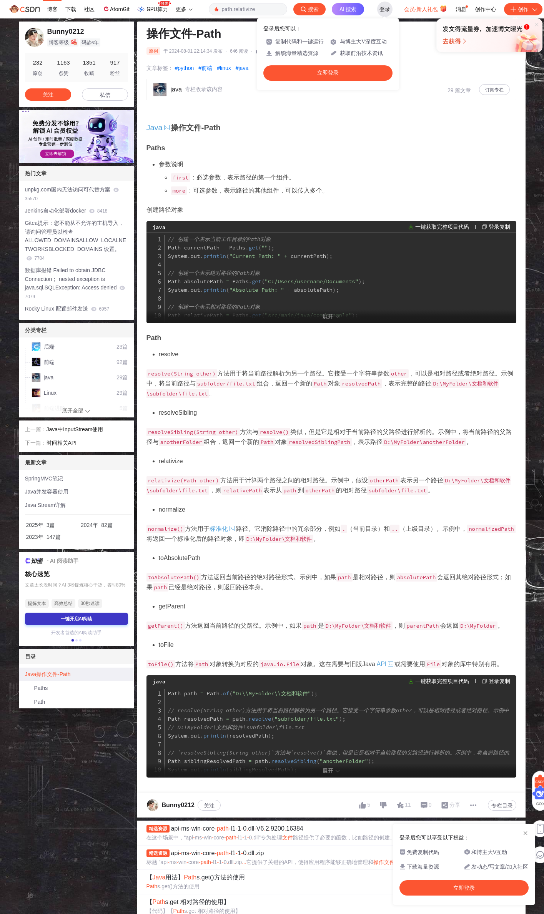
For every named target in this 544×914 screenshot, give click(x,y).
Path (39, 702)
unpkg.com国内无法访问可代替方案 (72, 193)
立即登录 (328, 73)
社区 (89, 9)
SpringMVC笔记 (44, 478)
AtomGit (116, 8)
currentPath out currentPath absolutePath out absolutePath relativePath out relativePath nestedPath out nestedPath (305, 298)
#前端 (205, 68)
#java (242, 68)
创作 (523, 9)
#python (184, 68)
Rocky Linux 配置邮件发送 (67, 309)
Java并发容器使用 (47, 492)
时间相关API (62, 443)
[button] (72, 640)
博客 (52, 9)
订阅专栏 (494, 90)
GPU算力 (154, 7)
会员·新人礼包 (425, 8)
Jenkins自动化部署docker (66, 211)
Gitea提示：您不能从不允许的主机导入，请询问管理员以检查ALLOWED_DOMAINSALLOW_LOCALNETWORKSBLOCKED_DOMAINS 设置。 (75, 240)
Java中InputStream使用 (75, 429)
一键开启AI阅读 (76, 619)
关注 (209, 806)
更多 (184, 9)
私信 (105, 95)
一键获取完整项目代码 (442, 227)
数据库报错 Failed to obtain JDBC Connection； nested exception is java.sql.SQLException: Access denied (75, 283)
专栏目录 (502, 806)
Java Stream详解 (45, 505)
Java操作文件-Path (48, 674)
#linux (224, 68)
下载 (70, 9)
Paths (41, 688)
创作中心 (485, 9)
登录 (384, 9)
